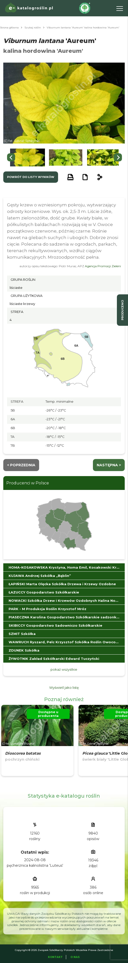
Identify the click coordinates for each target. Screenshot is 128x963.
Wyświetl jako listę (64, 687)
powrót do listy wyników (30, 177)
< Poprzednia (21, 465)
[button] (27, 157)
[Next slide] (118, 157)
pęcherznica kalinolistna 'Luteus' (35, 865)
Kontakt (55, 957)
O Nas (75, 957)
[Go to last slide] (11, 157)
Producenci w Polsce (27, 483)
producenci (122, 310)
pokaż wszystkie (63, 669)
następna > (109, 465)
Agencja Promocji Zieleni (103, 266)
